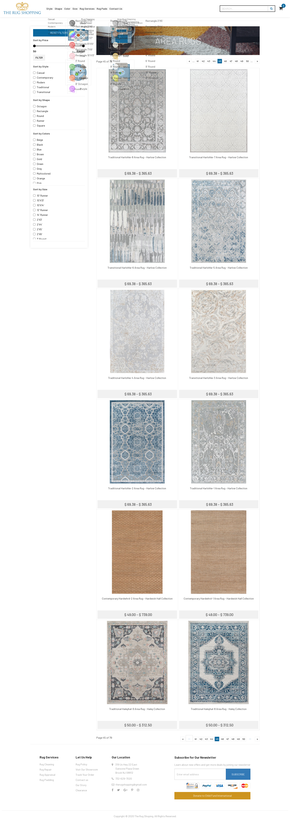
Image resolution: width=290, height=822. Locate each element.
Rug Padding (47, 779)
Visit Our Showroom (87, 769)
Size (85, 8)
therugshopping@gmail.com (131, 784)
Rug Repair (46, 769)
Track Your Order (85, 774)
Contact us (82, 779)
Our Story (81, 785)
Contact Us (138, 8)
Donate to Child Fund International (212, 795)
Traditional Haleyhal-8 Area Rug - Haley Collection (219, 708)
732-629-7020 (123, 778)
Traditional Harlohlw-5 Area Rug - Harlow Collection (219, 267)
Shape (63, 8)
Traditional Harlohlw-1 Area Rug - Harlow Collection (218, 488)
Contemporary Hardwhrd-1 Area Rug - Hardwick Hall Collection (219, 598)
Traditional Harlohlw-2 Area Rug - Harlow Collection (137, 488)
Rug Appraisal (47, 774)
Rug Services (101, 8)
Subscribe (238, 774)
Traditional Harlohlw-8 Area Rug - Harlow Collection (137, 157)
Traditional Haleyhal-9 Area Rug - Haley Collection (137, 708)
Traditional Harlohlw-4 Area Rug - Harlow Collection (137, 377)
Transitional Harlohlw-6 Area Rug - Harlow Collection (137, 267)
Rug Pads (120, 8)
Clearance (81, 790)
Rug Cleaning (47, 764)
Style (51, 8)
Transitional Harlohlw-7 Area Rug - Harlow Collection (218, 157)
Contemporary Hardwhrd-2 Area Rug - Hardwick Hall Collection (137, 598)
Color (75, 8)
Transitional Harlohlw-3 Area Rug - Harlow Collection (218, 377)
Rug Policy (81, 764)
